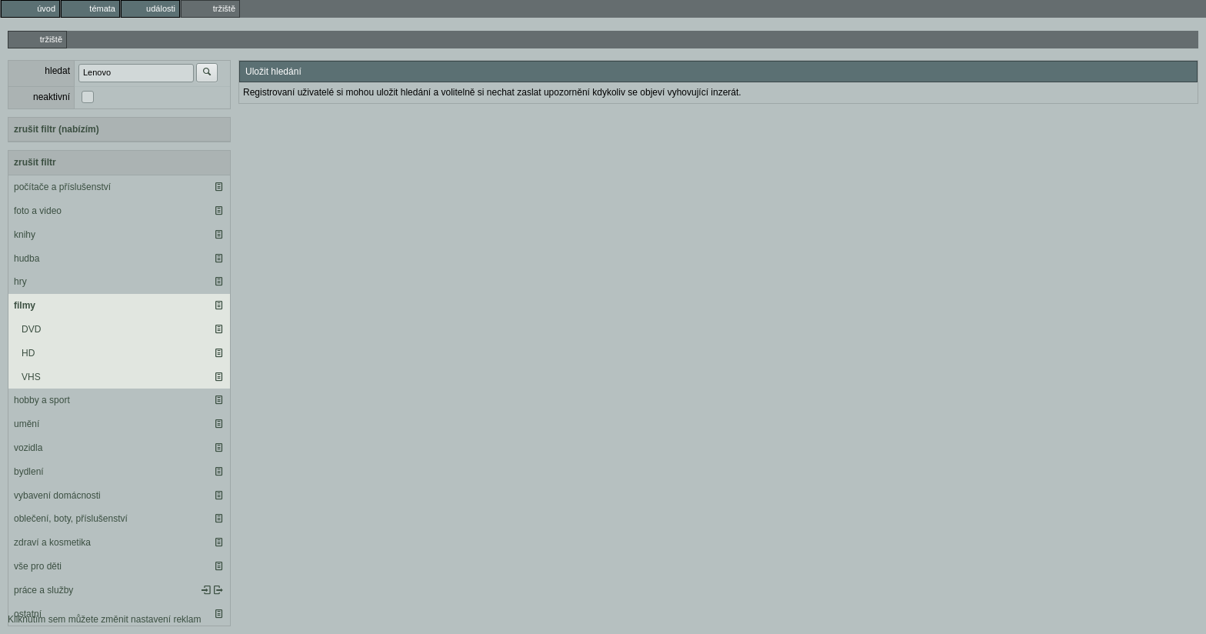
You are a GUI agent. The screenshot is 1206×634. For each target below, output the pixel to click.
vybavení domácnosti (57, 495)
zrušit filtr (35, 162)
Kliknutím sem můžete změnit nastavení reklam (104, 619)
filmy (24, 305)
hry (20, 281)
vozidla (28, 447)
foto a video (38, 210)
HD (28, 353)
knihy (24, 234)
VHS (31, 377)
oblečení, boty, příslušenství (71, 518)
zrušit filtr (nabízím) (56, 129)
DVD (31, 329)
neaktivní (51, 97)
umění (26, 424)
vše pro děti (38, 566)
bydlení (29, 471)
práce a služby (43, 590)
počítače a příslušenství (62, 187)
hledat (57, 70)
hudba (26, 258)
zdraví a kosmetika (52, 542)
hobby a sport (42, 400)
